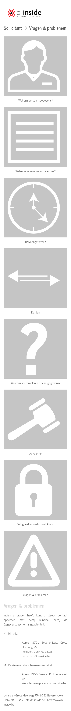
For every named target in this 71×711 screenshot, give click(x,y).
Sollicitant (13, 28)
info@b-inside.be (35, 699)
